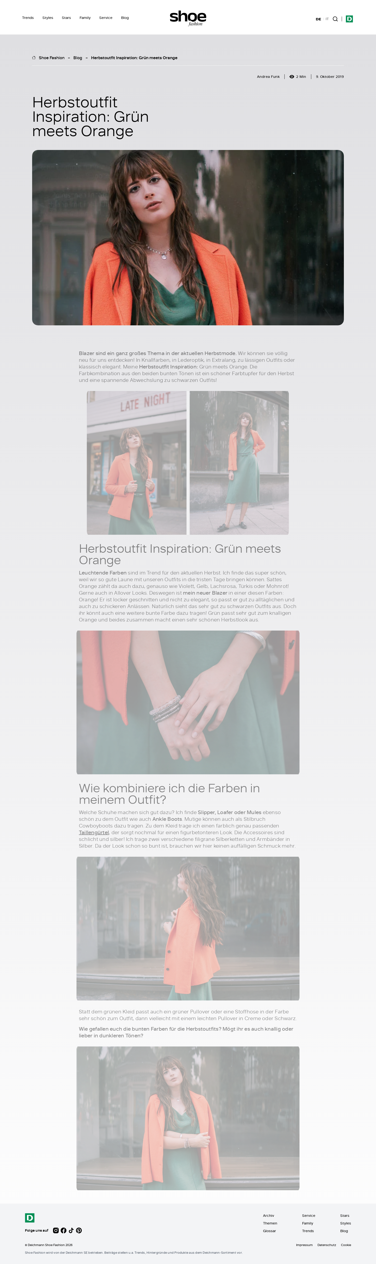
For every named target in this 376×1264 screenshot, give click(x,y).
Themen (270, 1223)
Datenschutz (326, 1245)
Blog (125, 17)
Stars (66, 17)
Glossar (269, 1230)
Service (105, 17)
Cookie (346, 1245)
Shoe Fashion (52, 57)
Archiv (268, 1215)
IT (327, 19)
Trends (28, 17)
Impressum (304, 1245)
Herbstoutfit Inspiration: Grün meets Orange (134, 57)
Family (85, 17)
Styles (48, 17)
